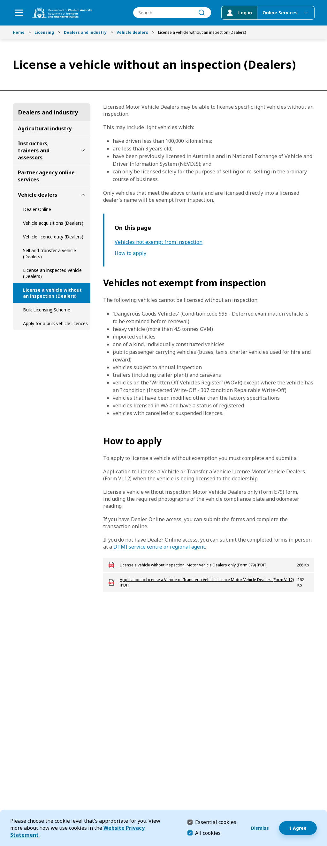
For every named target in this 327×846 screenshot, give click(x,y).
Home (19, 32)
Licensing (44, 32)
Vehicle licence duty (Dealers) (53, 237)
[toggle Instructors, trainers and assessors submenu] (82, 150)
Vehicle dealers (132, 32)
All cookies (208, 832)
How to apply (130, 253)
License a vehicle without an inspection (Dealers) (52, 293)
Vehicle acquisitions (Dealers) (53, 223)
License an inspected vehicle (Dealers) (52, 273)
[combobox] (172, 13)
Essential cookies (215, 822)
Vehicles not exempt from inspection (158, 242)
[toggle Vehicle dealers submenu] (82, 194)
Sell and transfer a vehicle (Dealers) (49, 253)
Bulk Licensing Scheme (46, 310)
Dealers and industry (85, 32)
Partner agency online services (46, 176)
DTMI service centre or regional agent (159, 546)
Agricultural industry (45, 128)
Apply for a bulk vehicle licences (55, 323)
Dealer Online (37, 209)
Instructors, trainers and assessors (33, 150)
